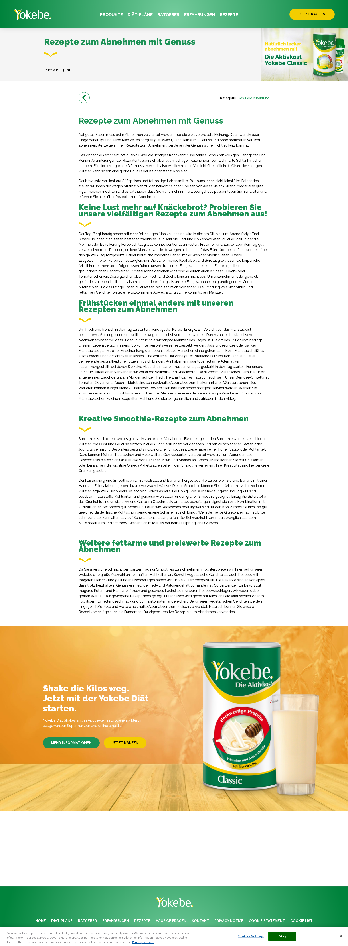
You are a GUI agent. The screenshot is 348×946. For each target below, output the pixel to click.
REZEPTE (229, 14)
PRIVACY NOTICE (228, 921)
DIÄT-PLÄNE (140, 14)
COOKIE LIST (301, 921)
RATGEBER (168, 14)
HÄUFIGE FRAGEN (171, 921)
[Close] (341, 939)
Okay (282, 938)
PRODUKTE (111, 14)
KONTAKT (200, 921)
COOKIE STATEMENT (267, 921)
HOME (41, 921)
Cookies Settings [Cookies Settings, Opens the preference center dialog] (251, 938)
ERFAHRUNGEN (199, 14)
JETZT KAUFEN (312, 14)
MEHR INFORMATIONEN (71, 743)
